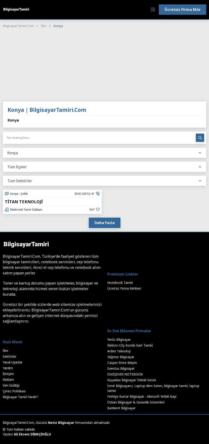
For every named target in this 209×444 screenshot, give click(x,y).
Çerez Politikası (14, 391)
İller (43, 26)
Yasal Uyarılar (12, 362)
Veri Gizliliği (11, 385)
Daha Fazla (105, 222)
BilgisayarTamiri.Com (18, 26)
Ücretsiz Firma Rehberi (124, 288)
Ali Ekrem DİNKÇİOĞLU (32, 434)
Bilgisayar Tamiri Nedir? (20, 397)
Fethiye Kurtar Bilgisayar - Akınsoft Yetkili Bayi (141, 396)
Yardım (8, 368)
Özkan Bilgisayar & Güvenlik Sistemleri (136, 402)
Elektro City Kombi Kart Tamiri (130, 345)
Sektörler (9, 356)
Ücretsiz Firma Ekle (182, 9)
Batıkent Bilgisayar (121, 408)
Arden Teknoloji (119, 351)
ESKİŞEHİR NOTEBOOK (125, 374)
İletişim (8, 374)
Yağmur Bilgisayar (120, 357)
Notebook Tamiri (120, 282)
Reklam (8, 379)
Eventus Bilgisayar (121, 368)
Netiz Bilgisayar (119, 339)
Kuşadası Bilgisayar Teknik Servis (131, 380)
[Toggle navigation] (153, 9)
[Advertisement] (104, 65)
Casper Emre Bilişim (122, 362)
